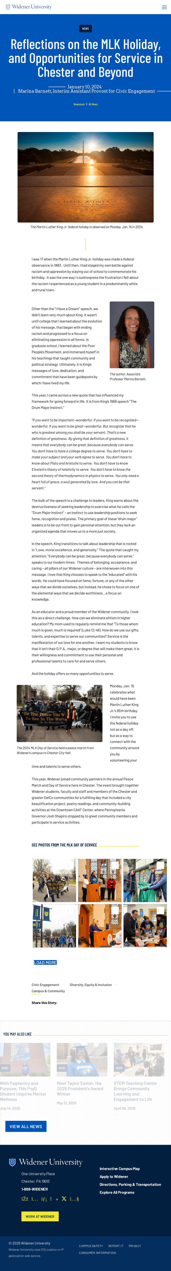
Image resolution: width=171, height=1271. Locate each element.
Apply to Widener (114, 1176)
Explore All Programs (117, 1192)
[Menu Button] (163, 7)
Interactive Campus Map (120, 1168)
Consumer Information (97, 1253)
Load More (45, 962)
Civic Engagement (45, 985)
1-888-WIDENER (34, 1189)
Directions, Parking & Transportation (130, 1184)
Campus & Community (48, 991)
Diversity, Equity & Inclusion (91, 985)
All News (93, 104)
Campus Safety (91, 1246)
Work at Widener (40, 1216)
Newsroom (79, 104)
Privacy (135, 1246)
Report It (116, 1246)
